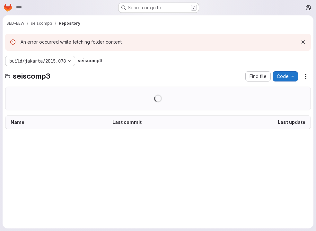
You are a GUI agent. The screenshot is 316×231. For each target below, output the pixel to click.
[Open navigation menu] (19, 8)
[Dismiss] (303, 42)
